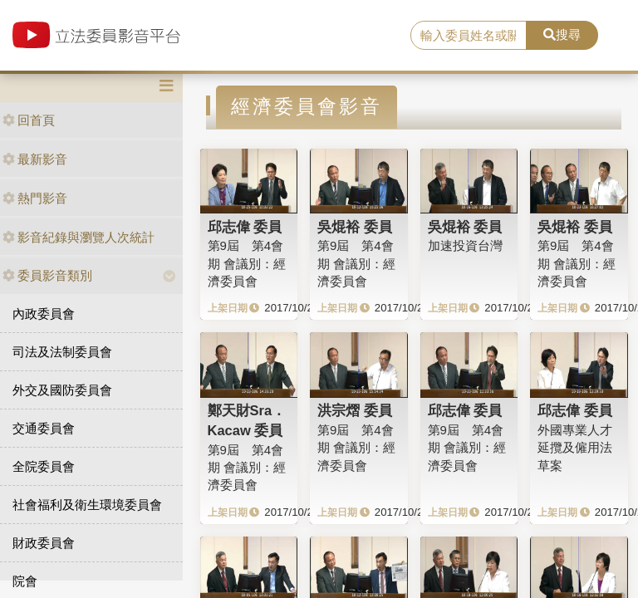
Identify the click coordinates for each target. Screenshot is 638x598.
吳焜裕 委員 (354, 226)
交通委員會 (43, 428)
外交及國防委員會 (62, 390)
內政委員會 (43, 313)
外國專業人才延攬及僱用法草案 (574, 448)
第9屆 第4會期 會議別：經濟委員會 (247, 263)
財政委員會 (43, 543)
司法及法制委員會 (62, 352)
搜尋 (562, 34)
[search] (468, 36)
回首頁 (28, 120)
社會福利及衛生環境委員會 (87, 505)
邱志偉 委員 (245, 226)
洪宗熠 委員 (354, 410)
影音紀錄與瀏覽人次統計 (78, 237)
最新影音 (34, 159)
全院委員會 (43, 466)
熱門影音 (34, 198)
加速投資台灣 (465, 245)
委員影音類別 (47, 275)
